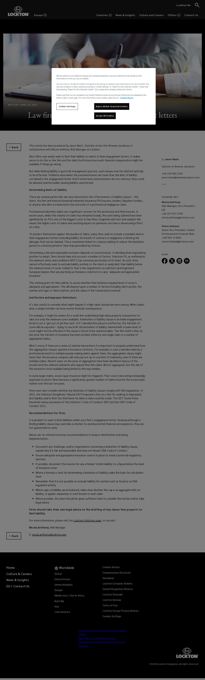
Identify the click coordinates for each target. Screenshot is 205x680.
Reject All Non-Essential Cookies (111, 106)
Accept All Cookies (105, 115)
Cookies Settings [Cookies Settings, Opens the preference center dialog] (67, 106)
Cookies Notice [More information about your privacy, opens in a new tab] (126, 98)
